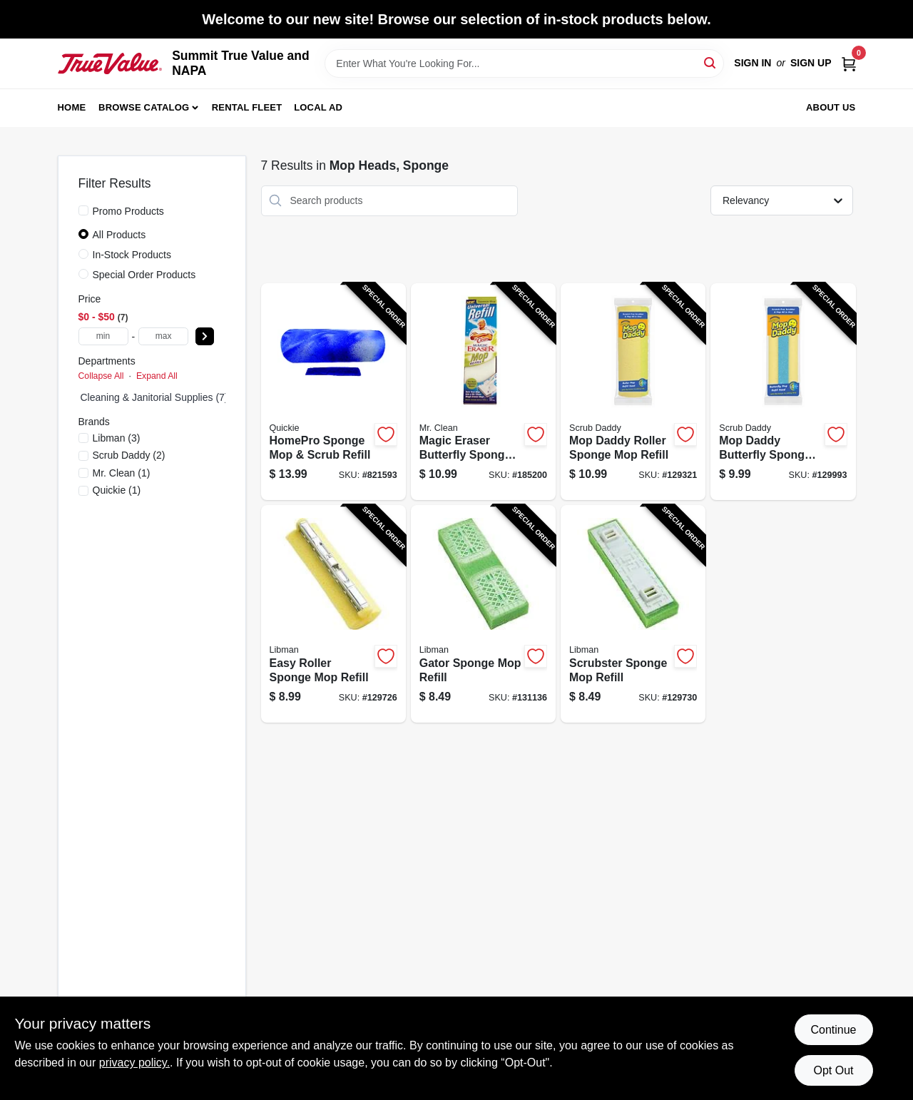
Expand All (157, 376)
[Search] (710, 62)
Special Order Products (144, 274)
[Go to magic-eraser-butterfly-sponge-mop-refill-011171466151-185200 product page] (483, 392)
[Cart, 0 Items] (849, 63)
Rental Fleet (247, 107)
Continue (833, 1030)
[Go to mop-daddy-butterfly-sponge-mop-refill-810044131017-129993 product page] (782, 392)
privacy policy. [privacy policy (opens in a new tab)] (134, 1062)
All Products (119, 234)
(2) (129, 455)
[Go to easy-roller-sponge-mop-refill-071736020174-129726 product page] (333, 614)
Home (72, 107)
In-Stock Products (132, 254)
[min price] (103, 336)
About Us (831, 107)
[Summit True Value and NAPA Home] (110, 63)
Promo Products (128, 211)
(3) (117, 438)
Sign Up (811, 62)
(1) (122, 473)
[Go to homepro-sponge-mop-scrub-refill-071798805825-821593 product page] (333, 392)
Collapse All (101, 376)
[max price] (163, 336)
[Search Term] (524, 63)
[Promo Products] (83, 210)
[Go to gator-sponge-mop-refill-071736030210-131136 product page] (483, 614)
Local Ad (318, 107)
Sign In (752, 62)
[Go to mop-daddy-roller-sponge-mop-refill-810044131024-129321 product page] (633, 392)
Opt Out (833, 1070)
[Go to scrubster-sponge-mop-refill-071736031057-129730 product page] (633, 614)
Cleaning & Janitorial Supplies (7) (154, 397)
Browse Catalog (143, 107)
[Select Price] (204, 336)
